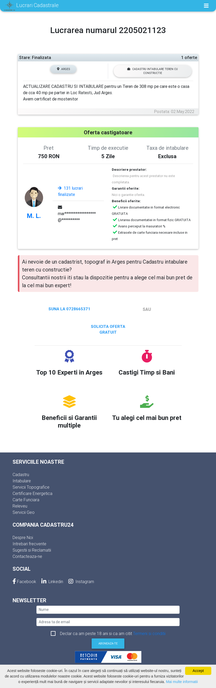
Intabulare (22, 480)
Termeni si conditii (149, 633)
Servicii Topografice (31, 487)
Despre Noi (23, 537)
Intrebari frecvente (29, 543)
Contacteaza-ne (27, 556)
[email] (108, 622)
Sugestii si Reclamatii (32, 550)
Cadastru (21, 474)
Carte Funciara (26, 499)
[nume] (108, 610)
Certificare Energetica (32, 493)
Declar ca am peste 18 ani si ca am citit (112, 633)
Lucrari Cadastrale (31, 5)
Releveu (20, 506)
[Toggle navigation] (206, 6)
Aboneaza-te (108, 643)
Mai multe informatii (182, 682)
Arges (63, 69)
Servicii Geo (24, 512)
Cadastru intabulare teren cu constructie (152, 71)
